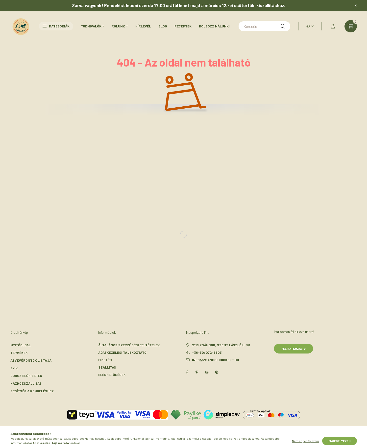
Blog (162, 26)
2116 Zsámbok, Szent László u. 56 (221, 345)
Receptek (183, 26)
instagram (207, 372)
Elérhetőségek (112, 375)
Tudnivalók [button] (91, 26)
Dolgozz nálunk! (214, 26)
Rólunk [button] (118, 26)
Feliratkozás (293, 348)
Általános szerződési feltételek (129, 345)
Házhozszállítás (26, 383)
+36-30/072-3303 (207, 352)
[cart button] (350, 26)
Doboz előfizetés (26, 376)
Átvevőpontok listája (30, 360)
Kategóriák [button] (56, 26)
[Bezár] (355, 5)
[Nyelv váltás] (308, 26)
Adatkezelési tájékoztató (122, 352)
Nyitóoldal (20, 345)
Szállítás (107, 367)
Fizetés (105, 360)
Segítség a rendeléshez (32, 391)
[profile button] (333, 26)
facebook (187, 372)
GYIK (14, 368)
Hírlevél (143, 26)
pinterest (197, 372)
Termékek (19, 353)
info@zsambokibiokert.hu (215, 360)
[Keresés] (264, 26)
